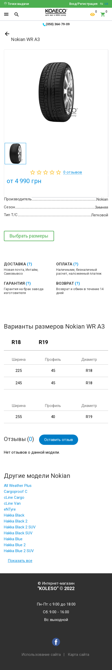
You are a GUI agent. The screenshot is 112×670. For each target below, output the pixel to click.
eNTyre (10, 509)
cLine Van (12, 503)
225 (19, 370)
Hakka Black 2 (15, 521)
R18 (16, 342)
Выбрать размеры (29, 236)
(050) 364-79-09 (58, 24)
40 (53, 416)
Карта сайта (78, 654)
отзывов (72, 172)
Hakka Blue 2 (15, 545)
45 (53, 370)
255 (19, 416)
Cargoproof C (15, 491)
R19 (43, 342)
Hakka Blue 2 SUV (19, 551)
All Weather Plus (18, 485)
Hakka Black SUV (18, 533)
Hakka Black (14, 515)
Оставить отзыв (58, 439)
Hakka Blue (13, 539)
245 (19, 383)
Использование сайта (41, 654)
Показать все (20, 560)
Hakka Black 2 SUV (20, 527)
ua (106, 3)
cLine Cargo (14, 497)
